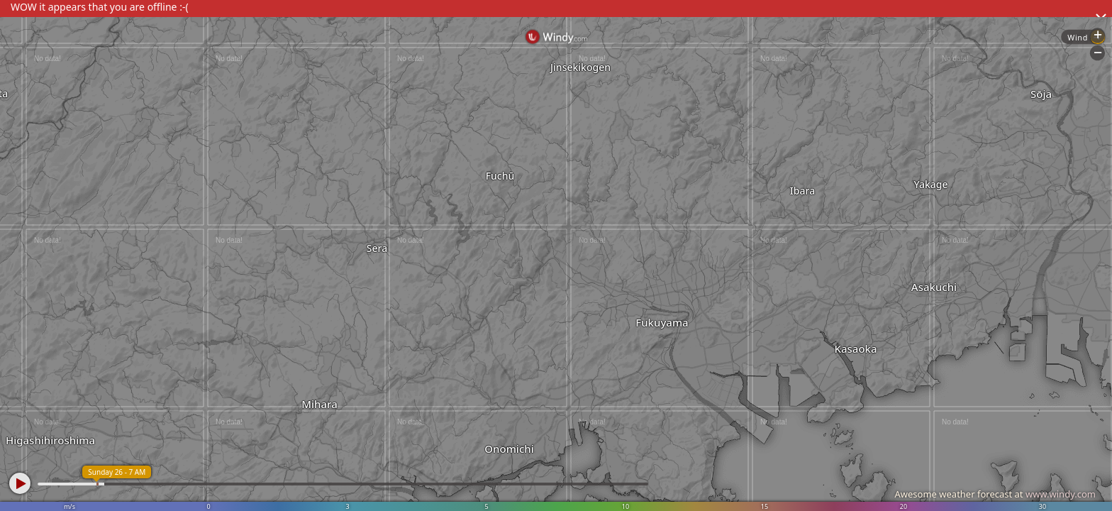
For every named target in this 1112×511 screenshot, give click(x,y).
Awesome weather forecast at (995, 494)
